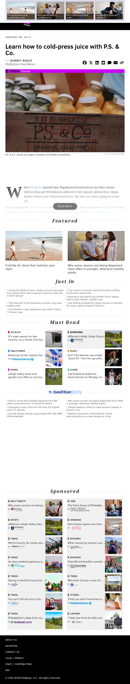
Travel (14, 538)
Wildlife (15, 332)
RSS (7, 670)
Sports (14, 519)
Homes (14, 369)
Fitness (74, 594)
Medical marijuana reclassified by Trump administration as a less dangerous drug (89, 415)
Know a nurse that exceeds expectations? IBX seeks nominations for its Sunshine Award (32, 402)
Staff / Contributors (18, 664)
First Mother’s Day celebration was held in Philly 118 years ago (34, 311)
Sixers (74, 369)
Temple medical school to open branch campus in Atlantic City (94, 408)
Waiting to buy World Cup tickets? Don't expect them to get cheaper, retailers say (92, 298)
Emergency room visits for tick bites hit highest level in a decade (33, 408)
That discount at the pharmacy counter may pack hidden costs (34, 304)
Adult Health (18, 501)
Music (73, 350)
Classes (25, 71)
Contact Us (12, 651)
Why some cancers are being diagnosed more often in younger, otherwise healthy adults (94, 402)
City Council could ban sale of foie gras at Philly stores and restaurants (93, 291)
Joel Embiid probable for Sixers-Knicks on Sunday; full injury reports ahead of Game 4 (94, 304)
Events (27, 25)
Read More (65, 206)
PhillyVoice (8, 26)
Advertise (11, 645)
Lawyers (75, 613)
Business (75, 538)
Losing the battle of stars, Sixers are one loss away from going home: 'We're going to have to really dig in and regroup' (35, 293)
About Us (11, 639)
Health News (17, 350)
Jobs (72, 501)
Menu (124, 26)
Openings (75, 519)
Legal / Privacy (14, 658)
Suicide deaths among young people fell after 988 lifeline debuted (34, 415)
